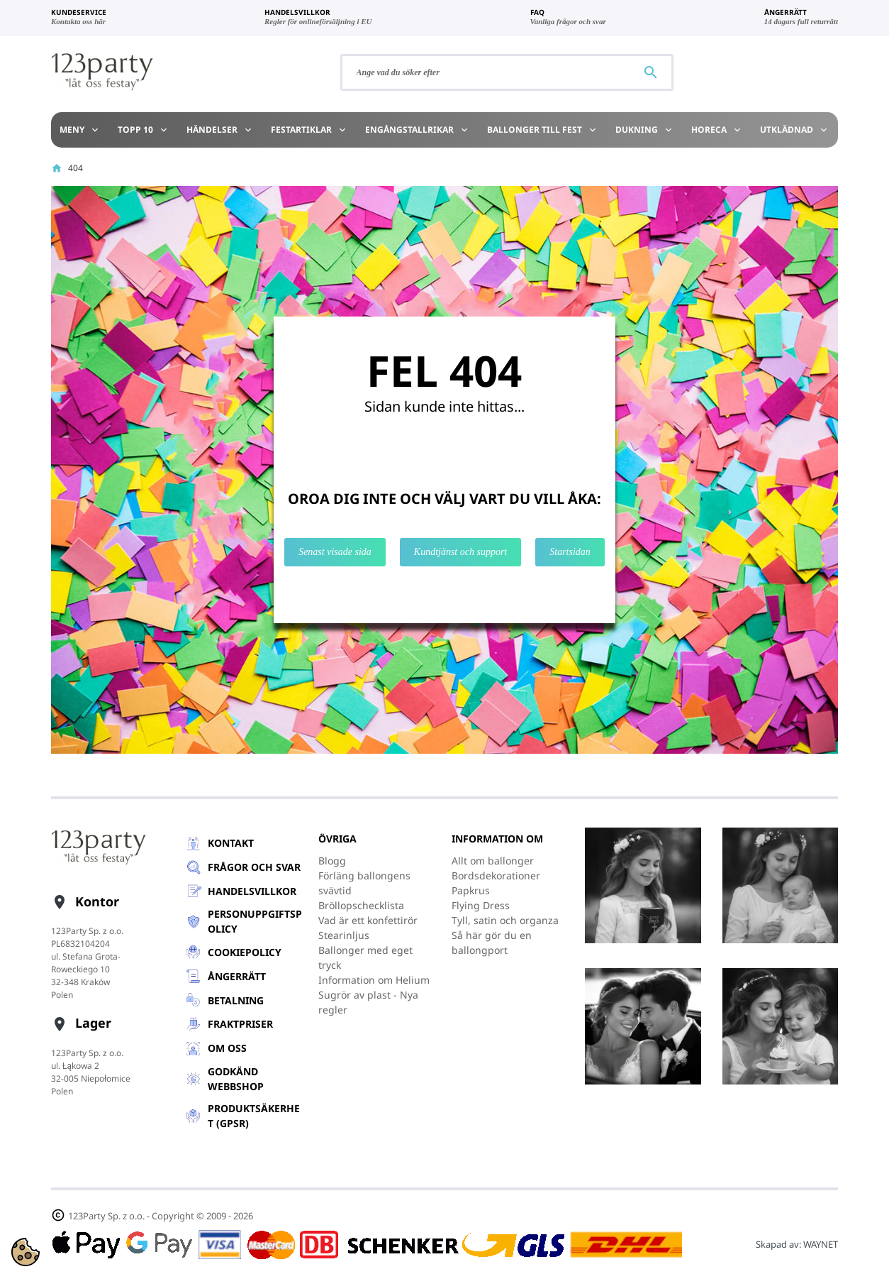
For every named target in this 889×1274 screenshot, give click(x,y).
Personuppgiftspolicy (255, 921)
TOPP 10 (143, 129)
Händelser (219, 129)
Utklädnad (794, 129)
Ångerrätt (237, 976)
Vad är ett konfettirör (368, 920)
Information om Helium (374, 980)
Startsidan (570, 552)
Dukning (644, 129)
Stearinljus (343, 935)
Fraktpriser (240, 1024)
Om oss (227, 1048)
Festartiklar (309, 129)
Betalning (236, 1000)
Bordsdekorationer (496, 875)
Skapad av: (797, 1244)
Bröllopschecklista (361, 905)
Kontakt (231, 843)
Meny (80, 129)
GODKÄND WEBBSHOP (236, 1079)
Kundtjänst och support (460, 552)
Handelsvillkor (252, 891)
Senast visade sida (334, 552)
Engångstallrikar (417, 129)
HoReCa (716, 129)
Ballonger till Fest (542, 129)
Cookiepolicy (244, 952)
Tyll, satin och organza (505, 920)
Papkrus (471, 890)
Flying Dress (481, 905)
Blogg (332, 860)
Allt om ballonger (493, 860)
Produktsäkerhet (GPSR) (254, 1116)
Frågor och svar (254, 867)
